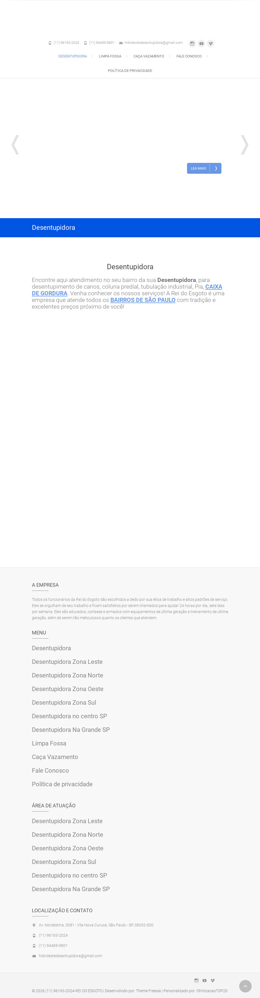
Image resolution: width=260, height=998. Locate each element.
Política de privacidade (130, 71)
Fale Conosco (189, 56)
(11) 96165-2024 (66, 43)
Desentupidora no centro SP (69, 716)
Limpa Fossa (110, 56)
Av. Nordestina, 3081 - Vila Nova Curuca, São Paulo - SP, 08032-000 (96, 925)
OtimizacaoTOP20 (212, 991)
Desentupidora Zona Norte (67, 675)
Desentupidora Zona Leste (67, 661)
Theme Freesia (148, 991)
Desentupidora (73, 56)
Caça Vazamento (148, 56)
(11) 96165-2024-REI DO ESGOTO (74, 991)
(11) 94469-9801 (102, 43)
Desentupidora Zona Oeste (68, 689)
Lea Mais (204, 168)
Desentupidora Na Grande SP (71, 729)
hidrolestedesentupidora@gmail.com (154, 43)
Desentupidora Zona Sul (64, 702)
